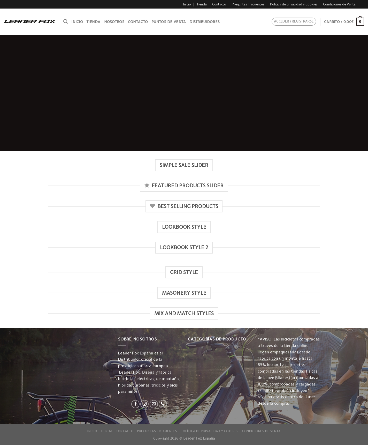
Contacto (219, 4)
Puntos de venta (168, 21)
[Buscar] (65, 21)
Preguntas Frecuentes (248, 4)
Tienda (202, 4)
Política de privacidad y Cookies (294, 4)
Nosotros (114, 21)
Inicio (187, 4)
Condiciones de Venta (339, 4)
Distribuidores (204, 21)
